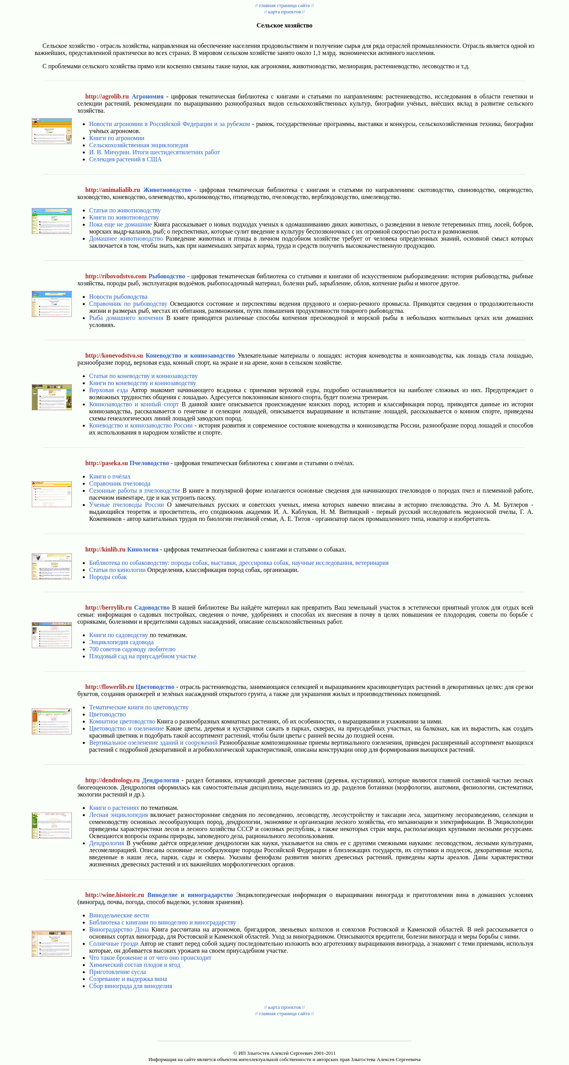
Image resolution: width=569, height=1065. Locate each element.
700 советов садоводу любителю (132, 649)
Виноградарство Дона (119, 929)
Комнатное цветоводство (122, 721)
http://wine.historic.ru (114, 894)
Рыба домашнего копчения (126, 317)
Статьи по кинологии (117, 569)
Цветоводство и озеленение (126, 728)
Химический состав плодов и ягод (134, 964)
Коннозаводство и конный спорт (134, 404)
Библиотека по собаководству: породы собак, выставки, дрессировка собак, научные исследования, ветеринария (238, 562)
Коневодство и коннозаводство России (141, 425)
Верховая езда (108, 390)
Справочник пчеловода (119, 483)
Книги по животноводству (124, 217)
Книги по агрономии (116, 138)
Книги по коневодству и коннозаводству (142, 383)
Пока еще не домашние (120, 224)
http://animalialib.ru (112, 189)
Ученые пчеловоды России (126, 504)
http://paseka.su (106, 463)
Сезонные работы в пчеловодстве (134, 490)
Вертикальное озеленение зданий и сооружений (153, 742)
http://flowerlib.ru (109, 686)
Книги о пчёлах (110, 476)
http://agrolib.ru (107, 96)
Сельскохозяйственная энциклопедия (138, 145)
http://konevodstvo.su (114, 355)
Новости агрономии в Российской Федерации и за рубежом (169, 124)
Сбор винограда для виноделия (130, 986)
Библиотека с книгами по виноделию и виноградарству (162, 922)
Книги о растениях (114, 807)
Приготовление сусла (117, 971)
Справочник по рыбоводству (128, 303)
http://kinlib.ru (105, 549)
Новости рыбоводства (118, 296)
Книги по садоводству (118, 635)
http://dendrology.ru (112, 780)
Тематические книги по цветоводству (138, 707)
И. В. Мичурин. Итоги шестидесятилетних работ (154, 152)
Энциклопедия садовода (121, 642)
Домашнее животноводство (126, 238)
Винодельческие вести (119, 915)
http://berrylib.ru (108, 607)
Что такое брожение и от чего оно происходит (150, 957)
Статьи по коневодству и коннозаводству (143, 376)
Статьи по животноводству (124, 210)
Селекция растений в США (125, 159)
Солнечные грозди (114, 943)
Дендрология (106, 843)
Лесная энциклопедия (118, 814)
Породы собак (108, 577)
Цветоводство (107, 714)
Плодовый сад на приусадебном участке (142, 656)
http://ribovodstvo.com (115, 276)
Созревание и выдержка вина (128, 978)
